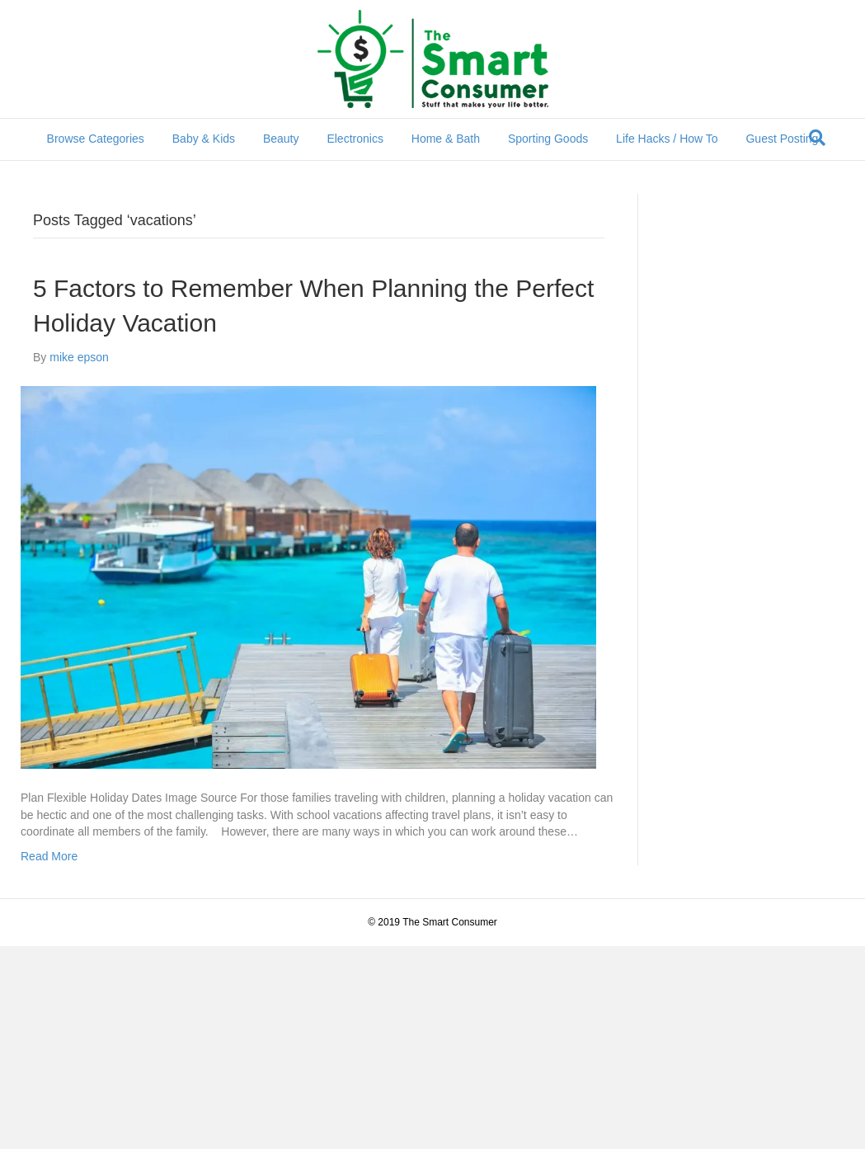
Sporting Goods (548, 138)
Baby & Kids (203, 138)
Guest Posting (781, 138)
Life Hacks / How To (666, 138)
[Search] (817, 138)
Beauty (281, 138)
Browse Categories (95, 138)
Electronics (355, 138)
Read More (49, 856)
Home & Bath (445, 138)
